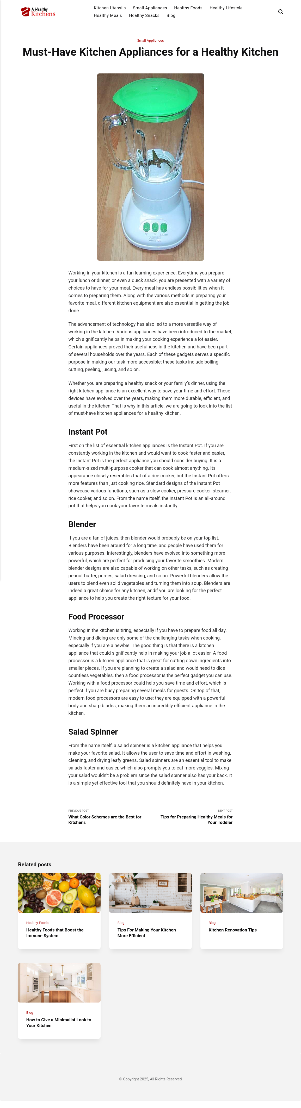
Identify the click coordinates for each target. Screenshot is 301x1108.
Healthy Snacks (144, 15)
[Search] (280, 12)
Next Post (192, 818)
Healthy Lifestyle (226, 7)
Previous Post (110, 818)
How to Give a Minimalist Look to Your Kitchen (58, 1029)
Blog (171, 15)
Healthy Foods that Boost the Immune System (57, 936)
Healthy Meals (108, 15)
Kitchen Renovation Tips (234, 934)
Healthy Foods (188, 7)
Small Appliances (150, 7)
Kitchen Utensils (110, 7)
